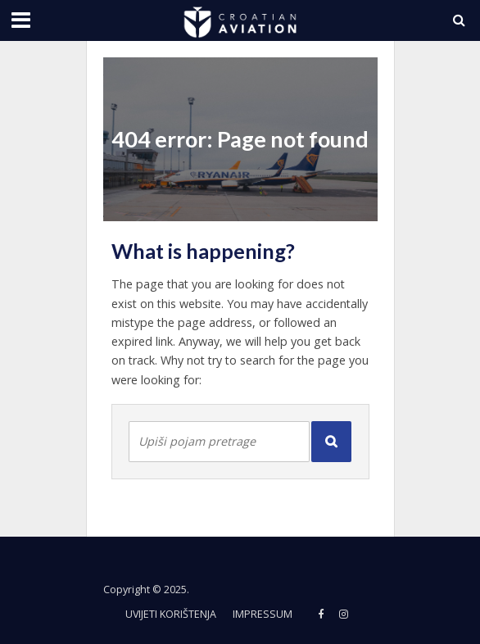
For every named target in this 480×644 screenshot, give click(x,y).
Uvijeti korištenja (170, 614)
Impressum (262, 614)
